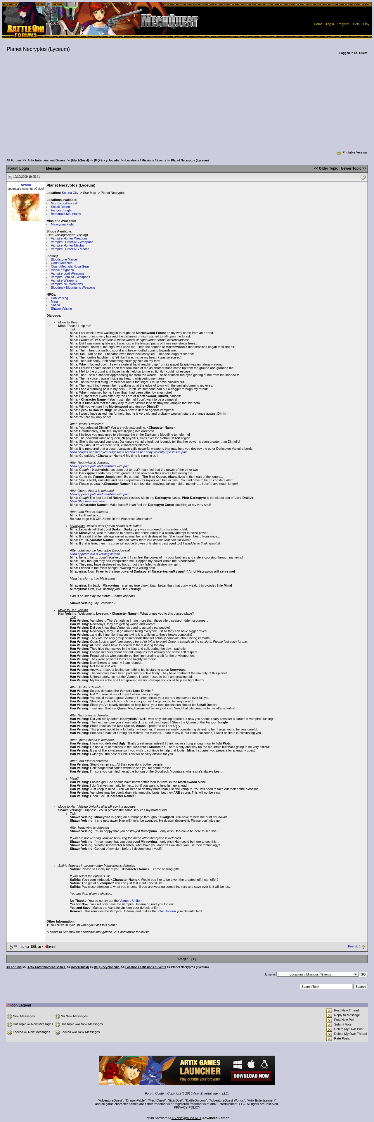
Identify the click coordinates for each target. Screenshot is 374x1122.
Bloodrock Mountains (66, 214)
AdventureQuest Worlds (227, 1100)
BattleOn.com (196, 1100)
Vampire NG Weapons (67, 284)
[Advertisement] (187, 106)
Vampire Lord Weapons (67, 273)
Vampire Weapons (64, 280)
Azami (25, 185)
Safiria (55, 305)
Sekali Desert (60, 206)
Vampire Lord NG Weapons (70, 277)
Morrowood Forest (64, 203)
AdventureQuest (110, 1100)
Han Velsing (59, 298)
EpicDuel (175, 1100)
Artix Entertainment (261, 1100)
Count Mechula (61, 263)
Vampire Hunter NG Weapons (72, 242)
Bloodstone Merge (64, 259)
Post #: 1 (354, 946)
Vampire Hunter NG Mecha (70, 249)
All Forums (14, 160)
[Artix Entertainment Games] (46, 160)
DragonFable (135, 1100)
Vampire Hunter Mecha (67, 245)
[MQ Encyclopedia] (107, 160)
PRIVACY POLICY (187, 1107)
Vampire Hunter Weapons (69, 238)
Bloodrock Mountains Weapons (73, 287)
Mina (54, 301)
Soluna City (70, 192)
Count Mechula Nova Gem (70, 266)
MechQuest (157, 1100)
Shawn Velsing (61, 308)
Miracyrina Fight (62, 224)
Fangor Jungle (61, 210)
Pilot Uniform (166, 911)
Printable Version (351, 152)
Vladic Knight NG (63, 270)
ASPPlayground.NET (187, 1118)
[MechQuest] (80, 160)
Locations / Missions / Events (145, 160)
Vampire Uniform (131, 900)
